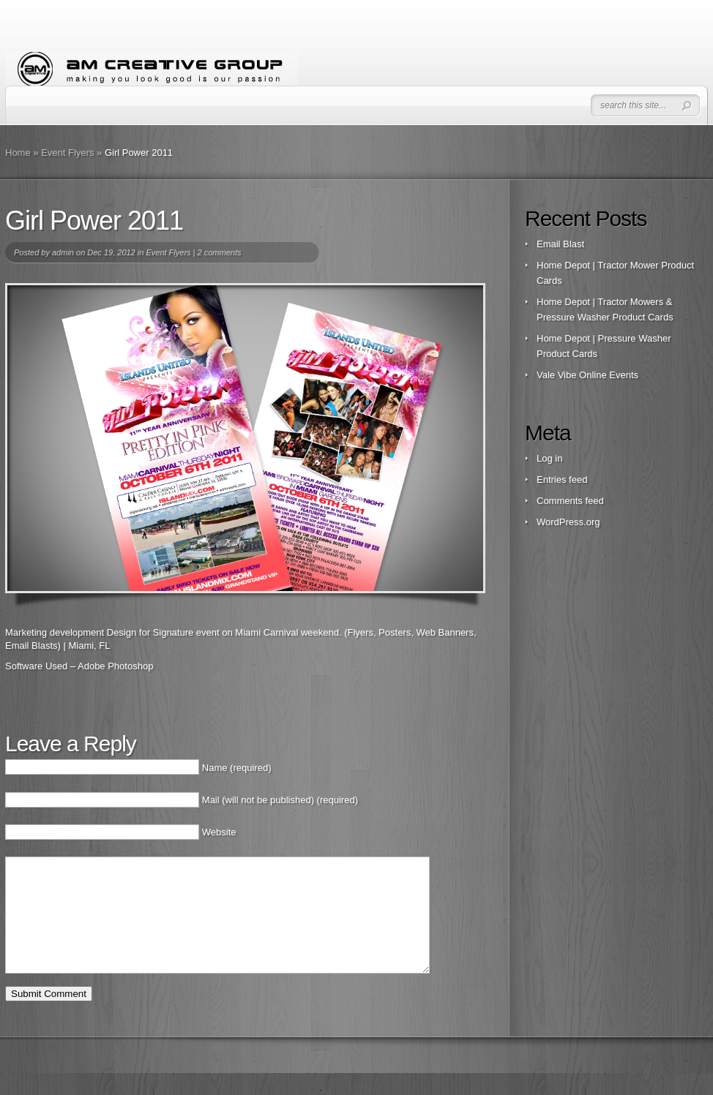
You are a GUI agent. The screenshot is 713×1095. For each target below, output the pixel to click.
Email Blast (560, 243)
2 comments (220, 252)
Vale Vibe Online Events (587, 374)
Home (18, 152)
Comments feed (570, 500)
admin (63, 252)
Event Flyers (67, 152)
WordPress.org (568, 521)
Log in (549, 458)
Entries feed (562, 479)
